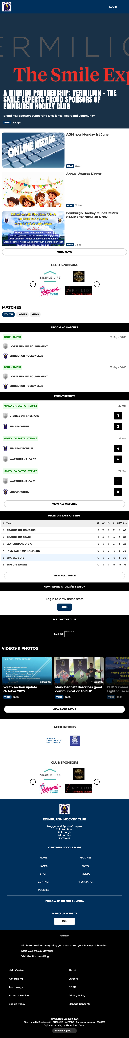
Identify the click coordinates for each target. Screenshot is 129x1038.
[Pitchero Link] (72, 635)
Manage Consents (79, 1003)
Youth (8, 314)
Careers (73, 978)
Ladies (22, 314)
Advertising (16, 978)
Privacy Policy (77, 995)
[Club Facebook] (61, 626)
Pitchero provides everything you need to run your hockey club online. (64, 945)
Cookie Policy (17, 1003)
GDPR (72, 987)
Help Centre (16, 970)
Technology (16, 987)
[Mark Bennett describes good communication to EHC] (79, 671)
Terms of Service (19, 995)
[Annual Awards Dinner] (33, 189)
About (72, 970)
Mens (35, 314)
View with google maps (64, 847)
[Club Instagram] (68, 626)
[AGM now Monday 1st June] (33, 150)
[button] (124, 122)
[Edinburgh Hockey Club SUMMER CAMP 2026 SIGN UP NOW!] (33, 228)
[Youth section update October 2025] (27, 671)
